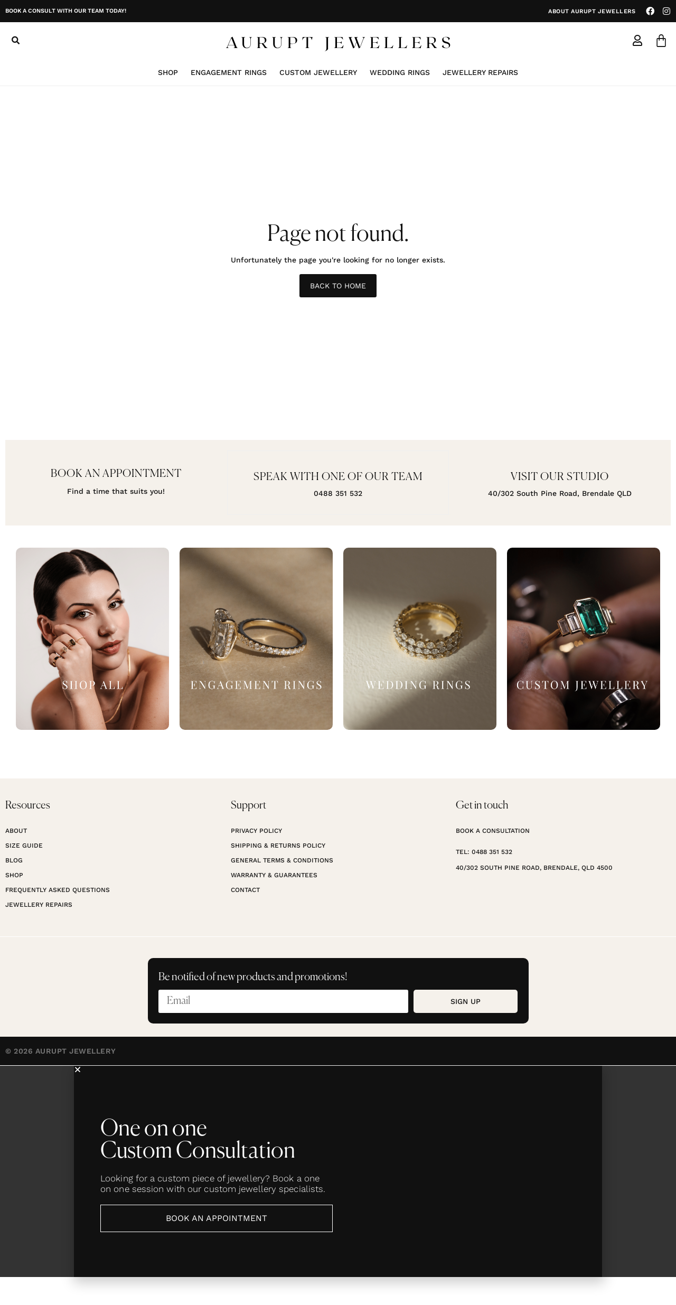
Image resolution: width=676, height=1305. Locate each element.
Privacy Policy (256, 858)
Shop (168, 72)
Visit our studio (560, 476)
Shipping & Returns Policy (278, 873)
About (16, 858)
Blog (14, 888)
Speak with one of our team (337, 476)
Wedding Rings (400, 72)
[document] (338, 1199)
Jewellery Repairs (480, 72)
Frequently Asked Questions (57, 918)
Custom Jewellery (318, 72)
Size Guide (24, 873)
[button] (15, 41)
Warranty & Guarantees (274, 903)
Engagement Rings (229, 72)
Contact (245, 918)
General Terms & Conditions (282, 888)
